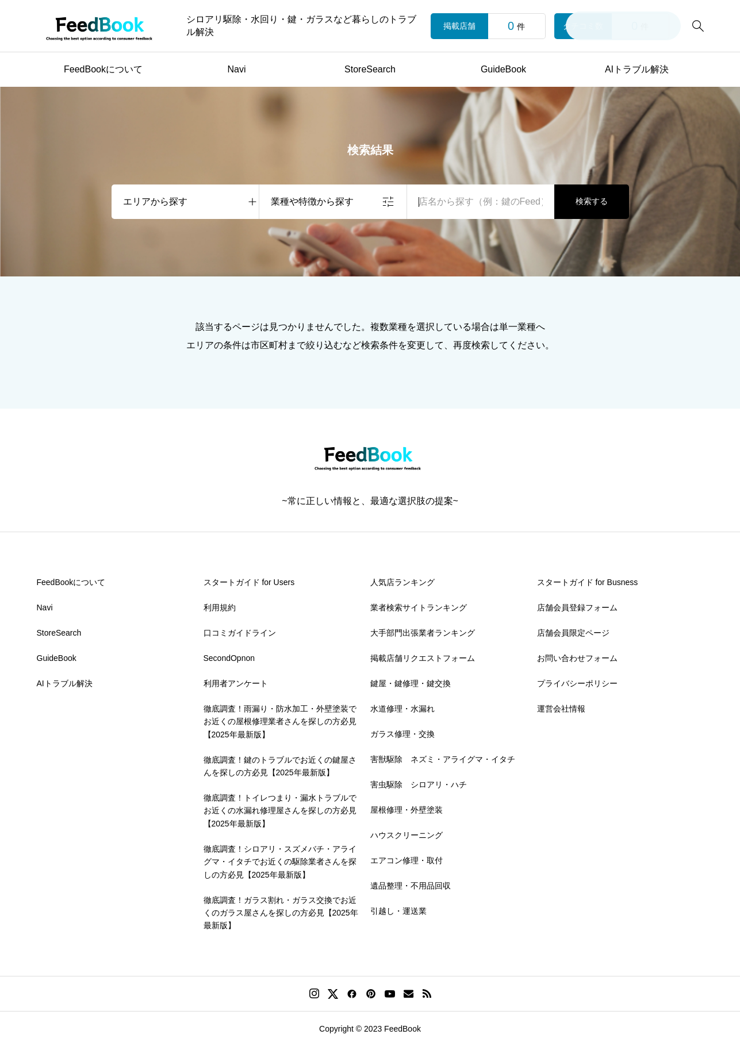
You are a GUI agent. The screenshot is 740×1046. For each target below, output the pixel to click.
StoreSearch (370, 69)
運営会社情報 (561, 708)
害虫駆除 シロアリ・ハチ (418, 784)
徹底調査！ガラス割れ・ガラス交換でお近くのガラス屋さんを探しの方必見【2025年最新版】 (281, 912)
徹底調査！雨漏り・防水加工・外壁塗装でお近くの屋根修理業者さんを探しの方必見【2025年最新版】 (280, 721)
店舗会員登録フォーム (577, 607)
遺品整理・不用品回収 (410, 885)
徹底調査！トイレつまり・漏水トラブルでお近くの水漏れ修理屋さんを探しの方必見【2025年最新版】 (280, 810)
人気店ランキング (402, 582)
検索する (592, 201)
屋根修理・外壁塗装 (406, 809)
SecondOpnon (229, 658)
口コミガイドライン (240, 632)
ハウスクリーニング (406, 835)
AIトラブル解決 (637, 69)
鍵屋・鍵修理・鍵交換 (410, 683)
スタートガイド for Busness (587, 582)
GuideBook (503, 69)
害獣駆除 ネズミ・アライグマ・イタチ (442, 759)
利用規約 (220, 607)
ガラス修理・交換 (402, 734)
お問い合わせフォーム (577, 658)
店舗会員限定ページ (573, 632)
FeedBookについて (103, 69)
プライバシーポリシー (577, 683)
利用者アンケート (236, 683)
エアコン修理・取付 (406, 860)
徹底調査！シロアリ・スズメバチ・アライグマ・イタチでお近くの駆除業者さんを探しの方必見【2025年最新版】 (280, 861)
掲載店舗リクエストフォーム (422, 658)
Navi (236, 69)
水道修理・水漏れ (402, 708)
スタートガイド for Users (249, 582)
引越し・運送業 (398, 911)
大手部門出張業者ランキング (422, 632)
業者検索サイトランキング (418, 607)
